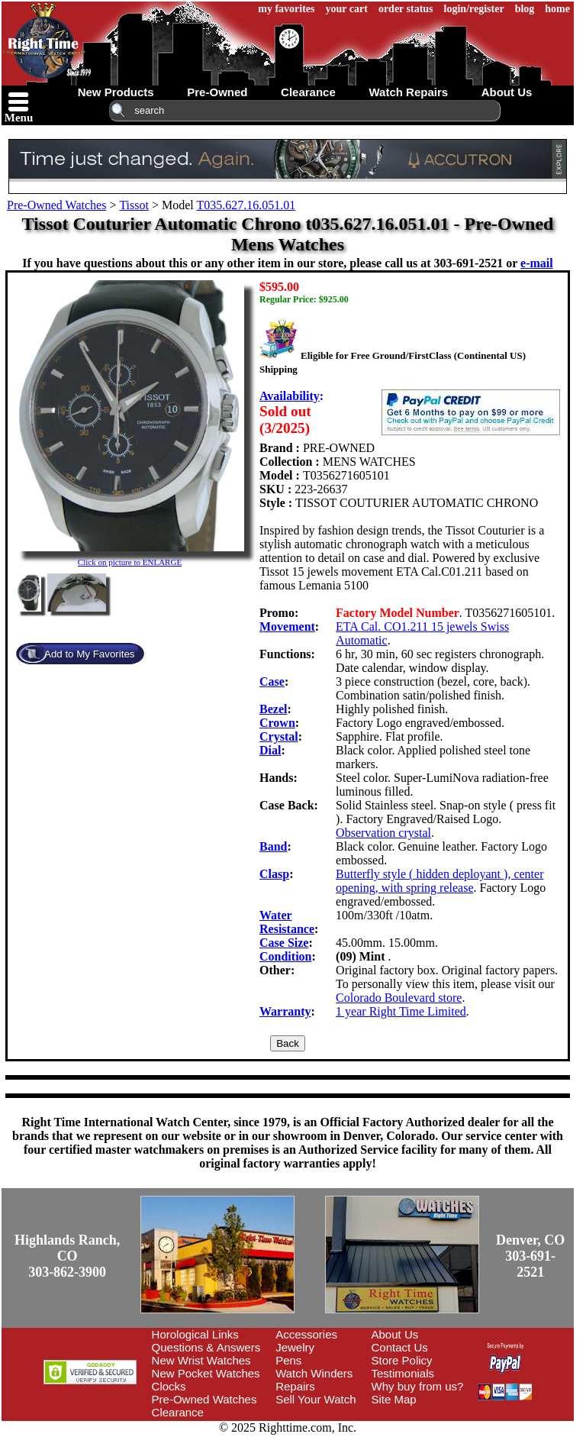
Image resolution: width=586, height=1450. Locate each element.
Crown (277, 722)
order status (405, 9)
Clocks (169, 1386)
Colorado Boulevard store (399, 997)
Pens (288, 1360)
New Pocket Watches (206, 1373)
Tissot (134, 205)
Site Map (394, 1399)
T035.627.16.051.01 (245, 205)
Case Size (283, 942)
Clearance (178, 1412)
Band (273, 846)
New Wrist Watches (201, 1360)
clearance (308, 92)
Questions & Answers (206, 1347)
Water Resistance (286, 922)
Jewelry (294, 1347)
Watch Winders (314, 1373)
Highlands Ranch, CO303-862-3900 (67, 1256)
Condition (285, 956)
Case (272, 681)
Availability (289, 395)
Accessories (306, 1334)
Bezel (273, 708)
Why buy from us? (418, 1386)
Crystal (278, 736)
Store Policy (402, 1360)
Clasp (274, 873)
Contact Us (400, 1347)
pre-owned (217, 92)
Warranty (285, 1011)
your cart (347, 9)
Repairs (295, 1386)
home (557, 9)
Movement (287, 626)
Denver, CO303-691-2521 (530, 1256)
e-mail (536, 263)
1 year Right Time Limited (401, 1011)
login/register (474, 9)
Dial (270, 750)
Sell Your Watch (315, 1399)
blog (525, 9)
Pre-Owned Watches (56, 205)
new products (116, 92)
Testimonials (403, 1373)
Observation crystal (383, 832)
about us (507, 92)
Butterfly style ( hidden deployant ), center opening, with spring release (439, 880)
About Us (395, 1334)
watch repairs (408, 92)
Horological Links (195, 1334)
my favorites (286, 9)
